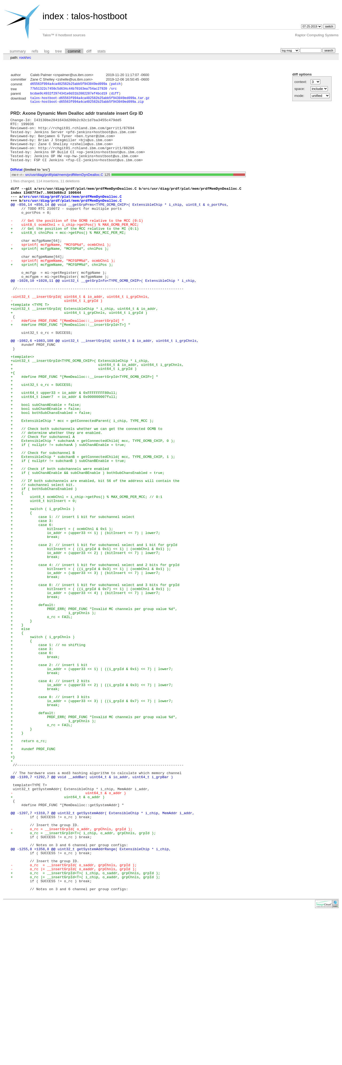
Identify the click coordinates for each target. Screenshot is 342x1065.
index (53, 16)
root (22, 58)
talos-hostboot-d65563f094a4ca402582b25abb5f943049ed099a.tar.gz (89, 100)
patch (116, 84)
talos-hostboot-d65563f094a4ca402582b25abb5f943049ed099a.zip (87, 104)
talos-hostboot (99, 16)
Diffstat (16, 181)
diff (88, 51)
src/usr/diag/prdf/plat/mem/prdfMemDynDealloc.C (64, 186)
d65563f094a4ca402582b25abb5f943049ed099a (68, 84)
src (28, 58)
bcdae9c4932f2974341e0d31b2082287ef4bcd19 (68, 95)
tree (58, 51)
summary (18, 51)
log (46, 51)
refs (35, 51)
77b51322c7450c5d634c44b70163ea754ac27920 (68, 89)
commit (74, 51)
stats (101, 51)
